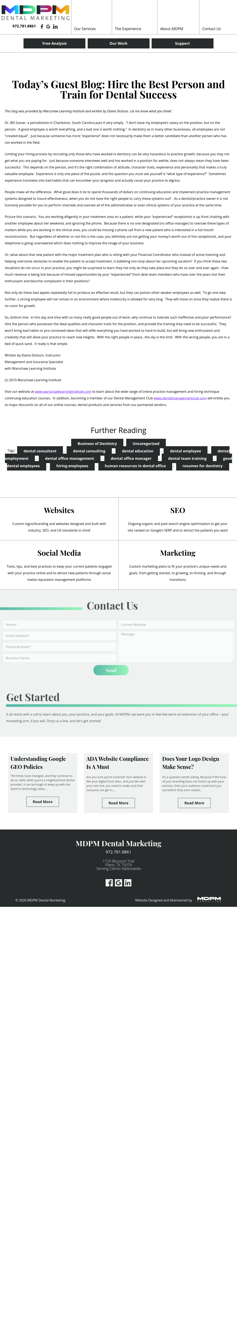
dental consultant (40, 450)
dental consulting (89, 450)
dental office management (69, 458)
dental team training (187, 458)
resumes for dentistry (203, 465)
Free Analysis (54, 43)
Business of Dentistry (97, 443)
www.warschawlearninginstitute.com (63, 391)
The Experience (128, 28)
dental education (137, 450)
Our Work (118, 43)
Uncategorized (146, 443)
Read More (43, 801)
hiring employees (72, 465)
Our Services (85, 28)
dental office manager (131, 458)
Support (182, 43)
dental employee (185, 450)
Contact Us (211, 28)
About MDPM (171, 28)
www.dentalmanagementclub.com (180, 398)
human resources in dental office (135, 465)
